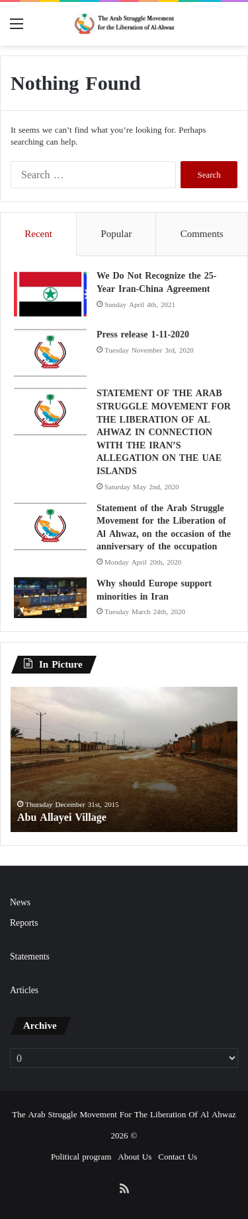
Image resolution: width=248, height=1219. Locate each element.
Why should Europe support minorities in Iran (154, 590)
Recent (38, 234)
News (20, 902)
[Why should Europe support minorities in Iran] (50, 597)
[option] (124, 759)
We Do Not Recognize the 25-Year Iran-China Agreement (156, 282)
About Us (134, 1156)
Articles (24, 990)
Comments (202, 234)
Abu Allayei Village (61, 817)
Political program (81, 1156)
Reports (24, 923)
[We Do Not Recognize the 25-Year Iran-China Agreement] (50, 294)
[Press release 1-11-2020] (50, 353)
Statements (30, 956)
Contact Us (177, 1156)
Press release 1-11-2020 (143, 334)
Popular (116, 234)
